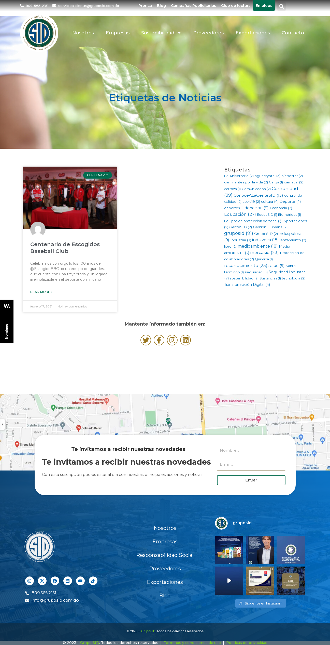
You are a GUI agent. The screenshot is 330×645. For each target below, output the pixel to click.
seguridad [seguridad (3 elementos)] (256, 272)
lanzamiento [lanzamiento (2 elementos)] (293, 240)
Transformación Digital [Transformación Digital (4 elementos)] (247, 284)
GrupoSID (148, 631)
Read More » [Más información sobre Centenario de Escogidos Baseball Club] (41, 292)
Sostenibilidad (161, 33)
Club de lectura (236, 5)
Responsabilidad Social (165, 555)
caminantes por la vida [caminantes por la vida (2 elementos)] (246, 182)
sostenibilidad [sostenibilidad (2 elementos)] (244, 278)
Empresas (118, 33)
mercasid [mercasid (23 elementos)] (264, 252)
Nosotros (83, 33)
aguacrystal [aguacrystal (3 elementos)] (267, 176)
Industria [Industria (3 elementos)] (240, 240)
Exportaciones (253, 33)
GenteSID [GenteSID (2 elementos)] (240, 227)
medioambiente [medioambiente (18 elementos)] (258, 246)
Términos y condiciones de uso (192, 642)
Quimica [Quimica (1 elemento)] (264, 259)
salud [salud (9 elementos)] (276, 265)
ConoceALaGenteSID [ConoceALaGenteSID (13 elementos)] (258, 195)
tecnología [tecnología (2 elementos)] (293, 278)
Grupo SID (89, 642)
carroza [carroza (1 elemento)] (232, 189)
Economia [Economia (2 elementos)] (281, 208)
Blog (161, 5)
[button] (281, 6)
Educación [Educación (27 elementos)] (240, 214)
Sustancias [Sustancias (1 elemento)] (270, 278)
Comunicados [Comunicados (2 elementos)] (256, 189)
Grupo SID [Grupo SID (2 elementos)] (266, 234)
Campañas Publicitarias (193, 5)
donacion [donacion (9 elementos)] (257, 207)
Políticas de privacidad (246, 642)
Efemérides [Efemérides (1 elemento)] (289, 214)
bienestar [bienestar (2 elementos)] (292, 176)
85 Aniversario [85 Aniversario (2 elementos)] (239, 176)
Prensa (145, 5)
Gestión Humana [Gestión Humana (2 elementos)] (270, 227)
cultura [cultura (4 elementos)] (270, 201)
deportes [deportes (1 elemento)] (233, 208)
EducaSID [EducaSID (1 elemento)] (267, 214)
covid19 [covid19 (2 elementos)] (251, 201)
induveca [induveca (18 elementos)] (265, 239)
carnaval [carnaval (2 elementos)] (293, 182)
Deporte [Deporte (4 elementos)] (290, 201)
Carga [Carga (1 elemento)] (276, 182)
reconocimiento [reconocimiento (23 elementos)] (245, 265)
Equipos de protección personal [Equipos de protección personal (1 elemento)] (252, 221)
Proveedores (208, 33)
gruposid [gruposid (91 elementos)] (238, 233)
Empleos (264, 5)
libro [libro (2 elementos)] (230, 246)
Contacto (293, 33)
